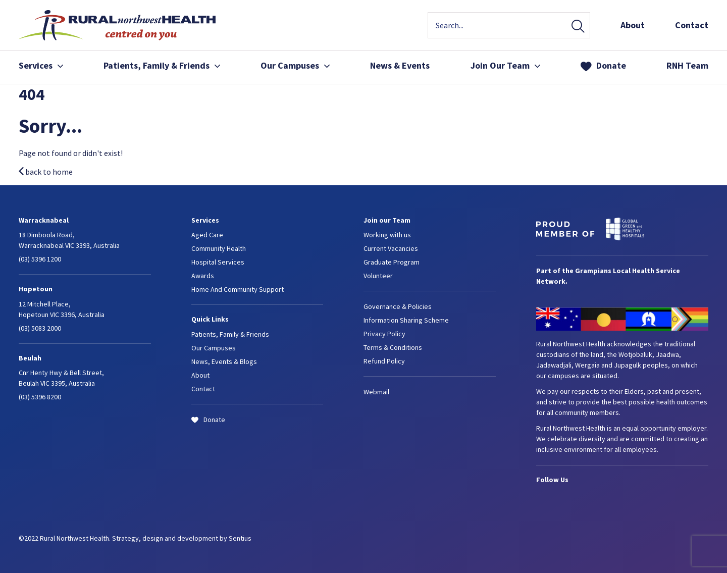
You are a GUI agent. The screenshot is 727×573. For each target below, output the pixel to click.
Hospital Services (217, 262)
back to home (46, 172)
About (632, 25)
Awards (202, 275)
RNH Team (687, 65)
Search (578, 27)
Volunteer (378, 275)
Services (41, 65)
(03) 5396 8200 (40, 396)
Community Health (218, 248)
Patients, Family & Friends (161, 65)
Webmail (376, 391)
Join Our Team (505, 65)
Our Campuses (295, 65)
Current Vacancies (391, 248)
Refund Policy (384, 361)
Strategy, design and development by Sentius (181, 538)
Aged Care (207, 234)
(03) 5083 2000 (40, 328)
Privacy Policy (384, 333)
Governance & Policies (398, 306)
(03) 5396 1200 (40, 259)
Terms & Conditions (393, 347)
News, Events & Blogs (224, 361)
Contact (691, 25)
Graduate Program (392, 262)
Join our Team (387, 220)
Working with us (387, 234)
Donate (611, 65)
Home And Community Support (237, 289)
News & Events (400, 65)
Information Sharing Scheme (406, 320)
